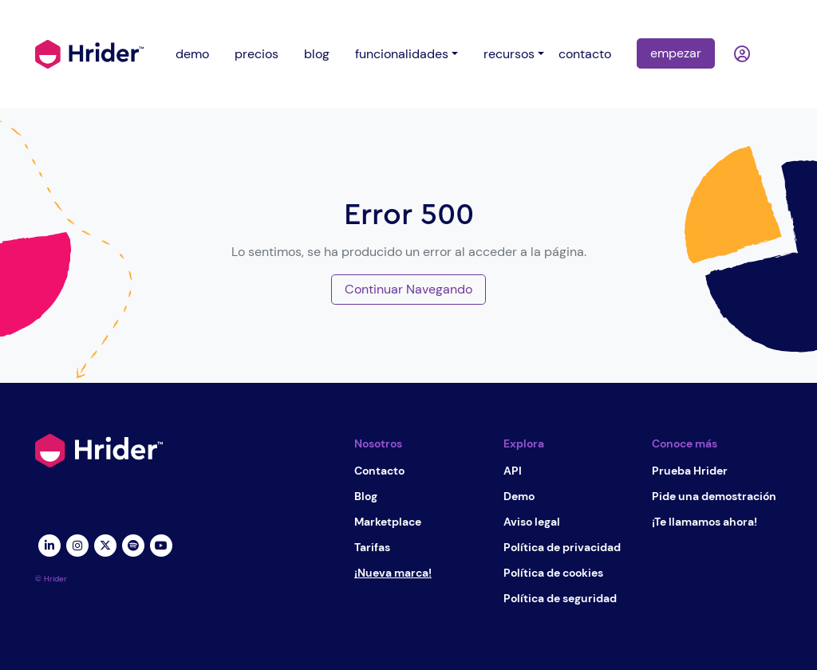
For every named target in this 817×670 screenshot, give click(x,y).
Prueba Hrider (690, 470)
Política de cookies (553, 573)
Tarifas (372, 547)
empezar (675, 53)
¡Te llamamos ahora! (704, 521)
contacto (584, 53)
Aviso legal (531, 521)
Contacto (379, 470)
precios (256, 53)
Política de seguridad (560, 598)
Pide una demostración (714, 496)
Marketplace (387, 521)
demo (192, 53)
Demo (519, 496)
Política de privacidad (562, 547)
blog (317, 53)
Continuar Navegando (408, 289)
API (512, 470)
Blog (365, 496)
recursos (509, 53)
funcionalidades (401, 53)
